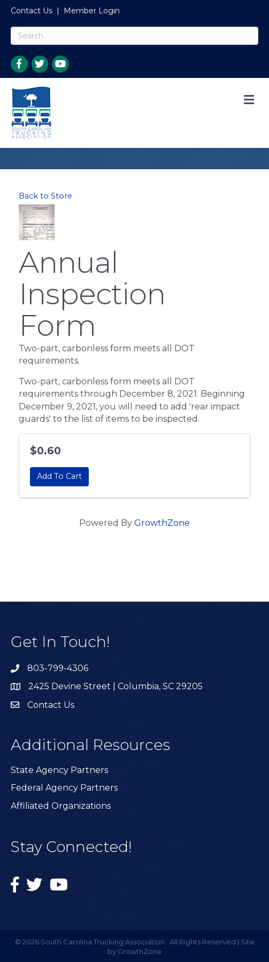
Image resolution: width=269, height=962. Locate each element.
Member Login (92, 10)
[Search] (134, 36)
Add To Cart (59, 476)
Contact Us (31, 10)
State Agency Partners (59, 770)
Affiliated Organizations (61, 806)
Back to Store (45, 196)
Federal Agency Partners (64, 788)
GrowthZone (162, 523)
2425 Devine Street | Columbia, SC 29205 (115, 686)
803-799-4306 (57, 668)
